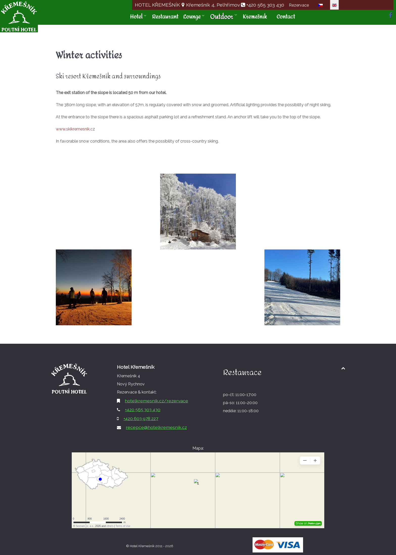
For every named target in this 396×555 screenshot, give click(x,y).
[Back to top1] (343, 368)
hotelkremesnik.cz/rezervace (156, 400)
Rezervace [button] (299, 5)
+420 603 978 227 (140, 418)
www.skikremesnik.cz (75, 129)
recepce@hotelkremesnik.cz (156, 427)
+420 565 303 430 (265, 5)
